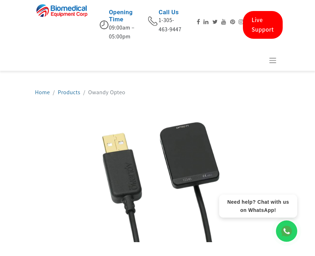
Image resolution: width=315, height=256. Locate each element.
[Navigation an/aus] (272, 60)
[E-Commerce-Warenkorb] (255, 60)
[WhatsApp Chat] (286, 231)
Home (42, 92)
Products (69, 92)
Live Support (263, 24)
